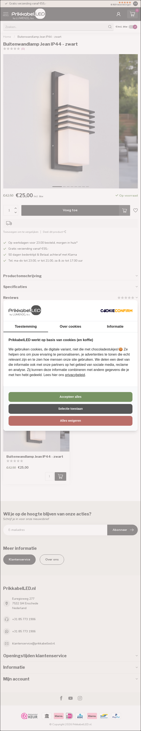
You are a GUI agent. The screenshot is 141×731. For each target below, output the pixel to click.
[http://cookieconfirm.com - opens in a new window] (116, 310)
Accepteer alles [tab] (71, 396)
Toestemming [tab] (26, 326)
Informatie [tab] (115, 326)
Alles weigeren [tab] (70, 420)
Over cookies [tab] (70, 326)
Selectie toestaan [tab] (70, 408)
